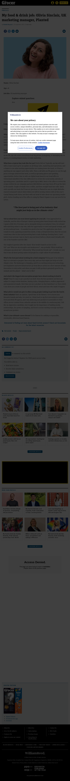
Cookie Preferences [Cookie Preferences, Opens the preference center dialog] (25, 148)
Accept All (41, 148)
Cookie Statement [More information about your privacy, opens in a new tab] (44, 142)
